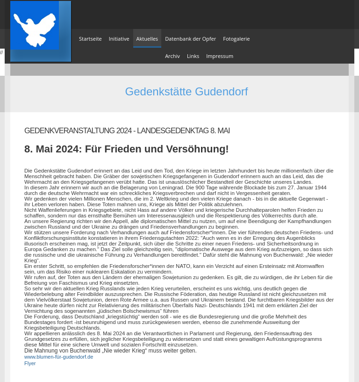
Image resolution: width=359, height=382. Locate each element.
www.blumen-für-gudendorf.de (58, 357)
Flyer (30, 363)
